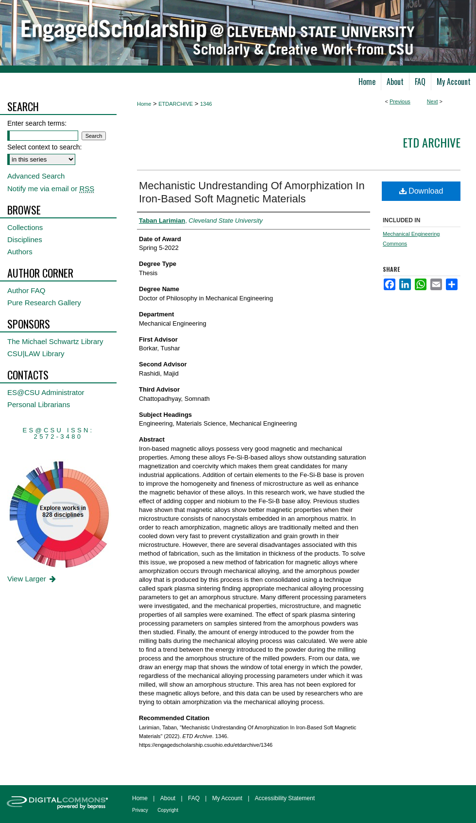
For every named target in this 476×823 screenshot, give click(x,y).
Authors (20, 251)
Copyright (167, 810)
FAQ (194, 798)
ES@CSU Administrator (46, 392)
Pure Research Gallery (44, 302)
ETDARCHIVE (175, 104)
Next (432, 101)
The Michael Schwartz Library (55, 341)
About (167, 798)
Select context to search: (44, 147)
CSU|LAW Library (36, 353)
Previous (400, 101)
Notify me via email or (50, 188)
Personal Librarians (38, 404)
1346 (206, 104)
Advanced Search (36, 176)
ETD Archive (431, 142)
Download (421, 191)
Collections (25, 227)
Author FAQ (26, 290)
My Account (227, 798)
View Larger (32, 579)
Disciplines (24, 239)
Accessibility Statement (285, 798)
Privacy (140, 810)
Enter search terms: (37, 123)
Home (144, 104)
